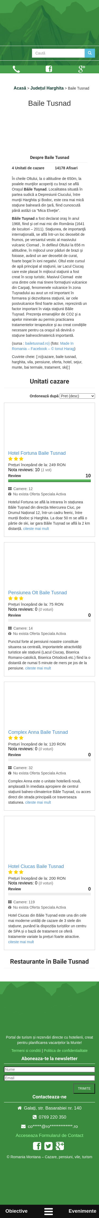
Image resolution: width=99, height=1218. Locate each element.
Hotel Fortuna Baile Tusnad (37, 453)
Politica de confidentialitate (66, 1050)
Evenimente (82, 1211)
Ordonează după (44, 396)
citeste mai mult (36, 528)
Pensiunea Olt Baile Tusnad (37, 592)
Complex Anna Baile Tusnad (38, 732)
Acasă (20, 88)
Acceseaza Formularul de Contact (49, 1135)
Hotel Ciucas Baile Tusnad (36, 866)
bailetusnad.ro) (37, 343)
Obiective (16, 1211)
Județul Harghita (47, 88)
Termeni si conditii (26, 1050)
